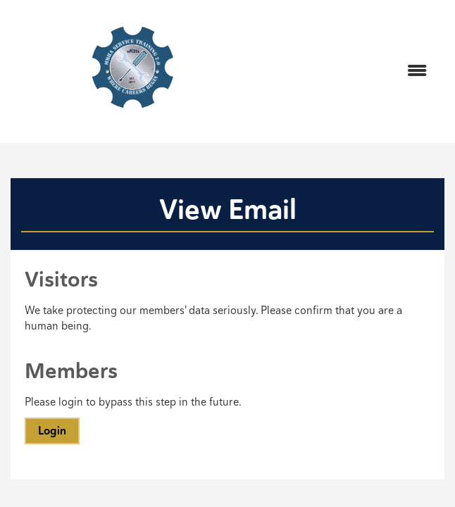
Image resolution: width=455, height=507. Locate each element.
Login (52, 430)
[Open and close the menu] (347, 71)
